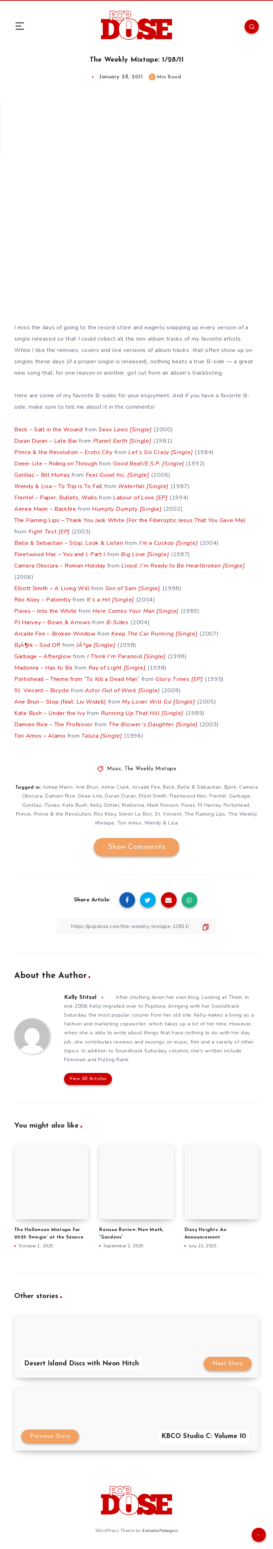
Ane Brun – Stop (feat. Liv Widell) (60, 702)
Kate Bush (75, 805)
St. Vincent (168, 814)
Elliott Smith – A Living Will (51, 588)
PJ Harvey (209, 805)
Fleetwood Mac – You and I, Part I (60, 554)
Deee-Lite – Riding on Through (55, 464)
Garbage (239, 796)
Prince (23, 814)
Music (114, 769)
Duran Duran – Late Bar (45, 441)
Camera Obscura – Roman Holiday (60, 566)
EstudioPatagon (160, 1530)
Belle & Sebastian (199, 787)
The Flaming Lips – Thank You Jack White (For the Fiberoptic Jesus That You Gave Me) (130, 520)
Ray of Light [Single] (117, 668)
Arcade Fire (146, 787)
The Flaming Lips (204, 814)
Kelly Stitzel (104, 805)
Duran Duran (120, 796)
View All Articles (88, 1079)
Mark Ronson (163, 805)
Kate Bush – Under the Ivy (49, 713)
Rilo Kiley (105, 814)
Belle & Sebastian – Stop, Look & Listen (68, 543)
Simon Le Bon (135, 814)
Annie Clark (115, 787)
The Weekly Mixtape (150, 769)
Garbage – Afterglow (42, 656)
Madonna (133, 805)
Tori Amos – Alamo (40, 736)
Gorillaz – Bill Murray (42, 475)
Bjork (230, 787)
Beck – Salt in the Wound (48, 430)
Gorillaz (31, 805)
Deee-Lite (90, 796)
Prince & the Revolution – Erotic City (63, 452)
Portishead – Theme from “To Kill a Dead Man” (77, 679)
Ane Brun (86, 787)
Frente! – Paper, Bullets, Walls (55, 498)
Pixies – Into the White (45, 611)
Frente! (217, 796)
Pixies (188, 805)
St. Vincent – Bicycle (41, 690)
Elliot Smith (153, 796)
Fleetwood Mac (188, 796)
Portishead (237, 805)
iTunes (52, 805)
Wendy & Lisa (161, 823)
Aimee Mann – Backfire (45, 509)
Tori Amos (129, 823)
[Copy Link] (136, 926)
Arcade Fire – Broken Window (55, 634)
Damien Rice (60, 796)
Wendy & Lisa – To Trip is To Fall (58, 486)
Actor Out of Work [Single (121, 690)
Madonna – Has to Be (43, 668)
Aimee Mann (58, 787)
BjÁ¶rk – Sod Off (37, 645)
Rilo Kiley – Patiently (42, 600)
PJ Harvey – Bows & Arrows (52, 622)
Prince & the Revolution (62, 814)
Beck (169, 787)
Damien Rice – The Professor (53, 724)
